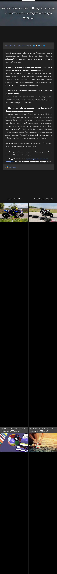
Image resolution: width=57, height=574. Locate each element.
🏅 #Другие (11, 167)
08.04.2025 (10, 45)
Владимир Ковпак (24, 45)
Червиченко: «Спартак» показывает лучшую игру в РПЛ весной (13, 430)
